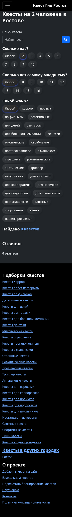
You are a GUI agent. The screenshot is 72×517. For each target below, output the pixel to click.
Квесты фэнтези (14, 325)
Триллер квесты (14, 374)
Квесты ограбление (16, 337)
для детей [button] (12, 125)
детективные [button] (40, 117)
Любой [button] (10, 56)
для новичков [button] (47, 185)
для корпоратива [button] (18, 185)
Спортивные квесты (17, 430)
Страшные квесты (15, 356)
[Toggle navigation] (7, 5)
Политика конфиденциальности (26, 502)
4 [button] (40, 56)
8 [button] (14, 64)
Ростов (7, 457)
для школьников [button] (48, 193)
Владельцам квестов (17, 478)
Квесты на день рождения (21, 442)
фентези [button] (54, 134)
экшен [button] (34, 210)
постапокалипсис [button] (18, 151)
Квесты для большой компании (26, 319)
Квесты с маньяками (17, 349)
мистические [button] (14, 142)
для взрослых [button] (40, 176)
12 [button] (62, 82)
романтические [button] (38, 159)
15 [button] (27, 91)
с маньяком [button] (46, 151)
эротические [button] (14, 168)
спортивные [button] (14, 210)
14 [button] (17, 91)
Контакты (9, 496)
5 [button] (49, 56)
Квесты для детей (15, 306)
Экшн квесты (12, 436)
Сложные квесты (14, 424)
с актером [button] (34, 125)
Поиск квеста (12, 32)
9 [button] (23, 64)
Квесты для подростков (19, 405)
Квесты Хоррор (13, 282)
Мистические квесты (17, 331)
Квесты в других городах (30, 450)
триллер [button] (37, 168)
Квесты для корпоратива (20, 393)
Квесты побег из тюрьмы (20, 288)
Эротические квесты (17, 368)
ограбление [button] (40, 142)
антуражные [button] (14, 176)
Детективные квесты (17, 300)
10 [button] (32, 64)
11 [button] (51, 82)
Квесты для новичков (18, 399)
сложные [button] (41, 202)
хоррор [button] (27, 108)
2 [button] (23, 56)
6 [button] (58, 56)
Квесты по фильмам (17, 294)
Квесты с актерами (16, 312)
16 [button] (38, 91)
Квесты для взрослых (18, 387)
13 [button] (6, 91)
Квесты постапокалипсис (21, 343)
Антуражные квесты (17, 380)
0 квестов (30, 229)
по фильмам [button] (14, 117)
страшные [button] (12, 159)
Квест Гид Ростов (50, 5)
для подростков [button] (17, 193)
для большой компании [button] (23, 134)
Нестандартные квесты (19, 417)
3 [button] (31, 56)
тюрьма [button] (45, 108)
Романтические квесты (19, 362)
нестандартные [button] (16, 202)
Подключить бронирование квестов (29, 484)
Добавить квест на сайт (19, 471)
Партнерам (10, 490)
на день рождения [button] (18, 219)
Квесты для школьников (20, 411)
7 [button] (6, 64)
